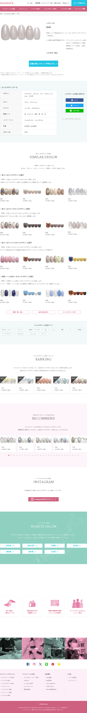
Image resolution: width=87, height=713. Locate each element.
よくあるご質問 (28, 683)
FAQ (51, 3)
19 (56, 455)
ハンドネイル (38, 120)
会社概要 (49, 677)
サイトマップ (45, 3)
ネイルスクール (28, 686)
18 (54, 455)
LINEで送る (76, 110)
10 (32, 455)
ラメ (41, 93)
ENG (31, 3)
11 (35, 455)
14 (43, 455)
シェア (76, 100)
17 (51, 455)
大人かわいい (36, 108)
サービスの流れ (35, 9)
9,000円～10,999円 (31, 126)
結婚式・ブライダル (34, 329)
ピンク (54, 329)
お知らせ (26, 680)
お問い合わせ (57, 3)
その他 (31, 96)
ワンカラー (28, 93)
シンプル (27, 108)
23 (67, 455)
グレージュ (33, 102)
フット (71, 329)
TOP (83, 664)
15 (46, 455)
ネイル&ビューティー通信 (31, 677)
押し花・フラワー (7, 329)
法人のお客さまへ (51, 683)
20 (59, 455)
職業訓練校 (27, 689)
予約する (79, 3)
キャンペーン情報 (80, 9)
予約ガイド (65, 3)
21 (62, 455)
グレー (27, 102)
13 (40, 455)
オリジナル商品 (6, 695)
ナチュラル (33, 333)
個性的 (80, 329)
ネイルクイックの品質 (8, 9)
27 (78, 455)
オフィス (30, 114)
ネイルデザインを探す (50, 9)
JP (28, 3)
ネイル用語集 (72, 677)
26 (75, 455)
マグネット (20, 329)
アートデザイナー (7, 333)
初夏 (35, 114)
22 (64, 455)
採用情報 (37, 3)
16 (48, 455)
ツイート (76, 105)
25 (72, 455)
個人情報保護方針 (51, 689)
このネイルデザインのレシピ (72, 119)
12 (38, 455)
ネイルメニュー (23, 9)
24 (70, 455)
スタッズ (36, 93)
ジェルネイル (29, 120)
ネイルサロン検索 (66, 9)
